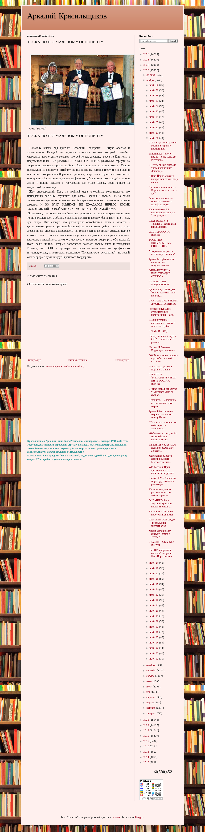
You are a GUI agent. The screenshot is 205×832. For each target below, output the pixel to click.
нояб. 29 (154, 90)
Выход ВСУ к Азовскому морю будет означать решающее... (162, 481)
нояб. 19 (154, 563)
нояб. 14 (154, 589)
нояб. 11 (154, 605)
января (150, 713)
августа (150, 676)
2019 (146, 730)
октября (151, 665)
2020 (146, 725)
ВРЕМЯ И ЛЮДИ (158, 331)
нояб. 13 (154, 595)
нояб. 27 (154, 101)
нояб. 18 (154, 568)
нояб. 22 (154, 127)
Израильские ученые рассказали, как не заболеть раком (160, 492)
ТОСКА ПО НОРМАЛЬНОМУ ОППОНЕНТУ (160, 243)
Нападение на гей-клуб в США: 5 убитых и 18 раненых (162, 339)
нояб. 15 (154, 584)
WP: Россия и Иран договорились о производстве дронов (161, 470)
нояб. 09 (154, 616)
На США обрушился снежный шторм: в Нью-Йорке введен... (161, 553)
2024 (146, 60)
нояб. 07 (154, 627)
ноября (150, 80)
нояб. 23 (154, 122)
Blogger (139, 817)
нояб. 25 (154, 111)
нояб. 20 (154, 138)
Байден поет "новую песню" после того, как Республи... (162, 157)
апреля (150, 697)
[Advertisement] (78, 404)
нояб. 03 (154, 648)
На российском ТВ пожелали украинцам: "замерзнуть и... (162, 212)
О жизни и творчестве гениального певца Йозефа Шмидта (161, 201)
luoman (116, 817)
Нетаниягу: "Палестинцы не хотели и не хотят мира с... (162, 403)
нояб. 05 (154, 637)
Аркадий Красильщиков (67, 15)
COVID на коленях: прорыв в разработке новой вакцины (163, 358)
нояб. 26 (154, 106)
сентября (151, 670)
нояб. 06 (154, 632)
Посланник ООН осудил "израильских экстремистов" (162, 523)
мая (148, 692)
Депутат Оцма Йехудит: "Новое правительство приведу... (162, 292)
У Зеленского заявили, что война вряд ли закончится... (163, 425)
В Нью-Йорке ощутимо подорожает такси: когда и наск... (163, 179)
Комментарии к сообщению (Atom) (65, 366)
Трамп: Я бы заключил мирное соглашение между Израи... (161, 414)
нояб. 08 (154, 621)
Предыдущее (122, 360)
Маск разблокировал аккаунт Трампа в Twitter (160, 534)
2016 (146, 746)
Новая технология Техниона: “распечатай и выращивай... (162, 224)
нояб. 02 (154, 653)
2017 (146, 741)
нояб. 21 (154, 133)
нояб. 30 (154, 85)
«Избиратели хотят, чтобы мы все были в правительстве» (163, 436)
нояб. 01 (154, 659)
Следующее (34, 360)
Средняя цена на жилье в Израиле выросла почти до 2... (163, 190)
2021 (146, 720)
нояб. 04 (154, 643)
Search (173, 41)
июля (149, 681)
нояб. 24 (154, 117)
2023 (146, 65)
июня (149, 687)
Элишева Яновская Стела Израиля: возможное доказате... (162, 448)
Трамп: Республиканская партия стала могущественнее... (162, 262)
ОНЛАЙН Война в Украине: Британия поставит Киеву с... (160, 503)
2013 (146, 762)
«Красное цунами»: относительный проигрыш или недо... (161, 312)
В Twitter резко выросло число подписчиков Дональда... (162, 168)
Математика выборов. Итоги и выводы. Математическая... (160, 459)
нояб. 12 (154, 600)
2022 (146, 70)
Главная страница (77, 360)
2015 (146, 752)
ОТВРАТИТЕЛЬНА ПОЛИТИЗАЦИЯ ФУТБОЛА (159, 273)
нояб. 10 (154, 611)
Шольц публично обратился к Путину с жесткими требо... (162, 323)
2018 (146, 736)
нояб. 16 (154, 579)
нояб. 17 (154, 573)
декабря (151, 75)
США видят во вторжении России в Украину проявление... (163, 146)
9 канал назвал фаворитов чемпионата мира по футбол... (163, 392)
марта (149, 702)
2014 (146, 757)
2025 (146, 54)
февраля (151, 708)
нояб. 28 (154, 95)
